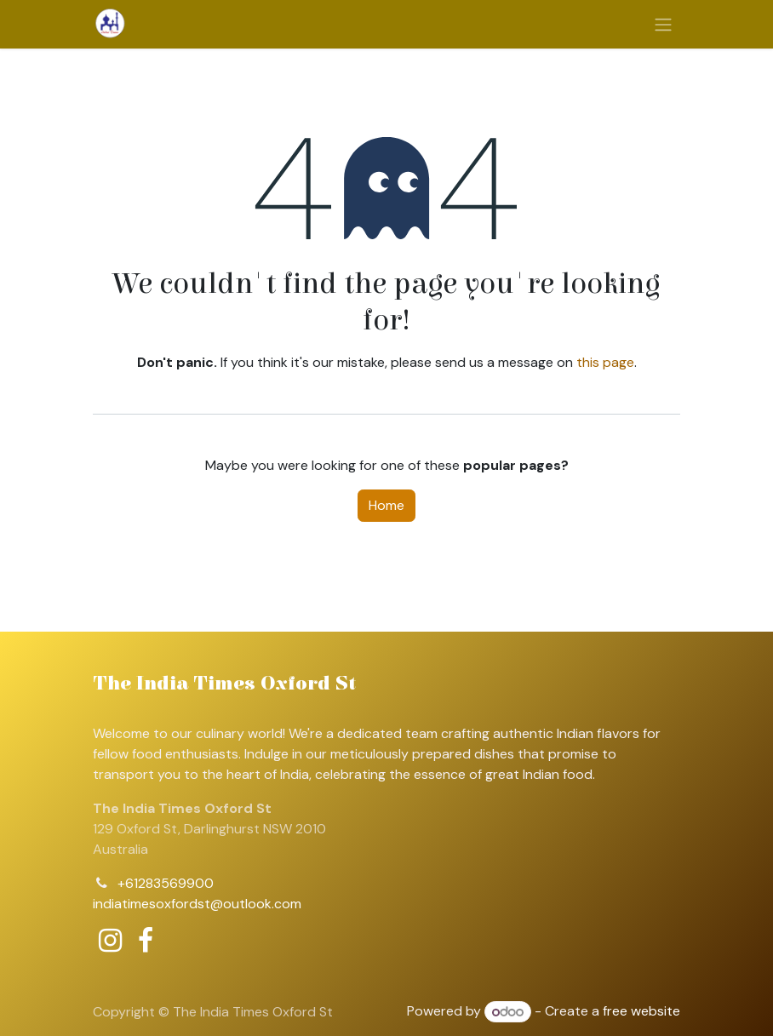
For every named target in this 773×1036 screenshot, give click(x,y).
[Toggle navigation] (663, 24)
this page (605, 362)
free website (641, 1012)
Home (386, 505)
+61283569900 (165, 883)
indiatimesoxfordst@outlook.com (197, 904)
